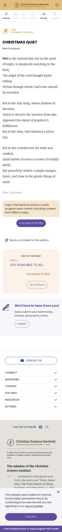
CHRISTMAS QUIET (20, 42)
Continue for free (31, 223)
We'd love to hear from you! (37, 306)
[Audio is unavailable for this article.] (15, 15)
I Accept (31, 517)
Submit (21, 324)
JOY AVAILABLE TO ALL (26, 265)
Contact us (31, 360)
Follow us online (24, 427)
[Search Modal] (57, 5)
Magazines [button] (12, 379)
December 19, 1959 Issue (22, 32)
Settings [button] (10, 406)
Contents (37, 285)
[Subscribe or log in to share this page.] (23, 15)
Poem (13, 29)
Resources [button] (12, 400)
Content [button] (11, 386)
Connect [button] (11, 372)
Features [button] (11, 393)
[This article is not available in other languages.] (54, 15)
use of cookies (34, 506)
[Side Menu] (5, 5)
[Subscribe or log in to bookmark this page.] (33, 15)
